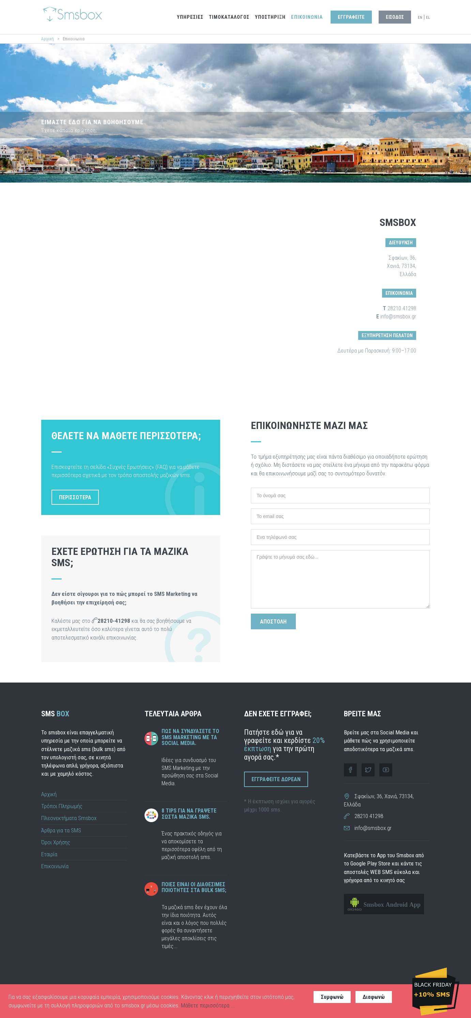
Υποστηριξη (270, 17)
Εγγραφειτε (351, 17)
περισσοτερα (75, 497)
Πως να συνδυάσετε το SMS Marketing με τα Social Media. (190, 737)
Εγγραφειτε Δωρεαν (276, 779)
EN (420, 17)
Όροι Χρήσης (55, 842)
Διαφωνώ (374, 997)
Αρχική (47, 38)
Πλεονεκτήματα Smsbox (68, 818)
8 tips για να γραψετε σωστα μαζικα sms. (189, 813)
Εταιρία (49, 854)
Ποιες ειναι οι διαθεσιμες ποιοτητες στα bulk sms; (194, 887)
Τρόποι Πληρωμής (61, 806)
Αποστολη (273, 621)
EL (428, 17)
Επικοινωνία (55, 866)
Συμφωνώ (332, 997)
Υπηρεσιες (190, 17)
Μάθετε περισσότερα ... (208, 1005)
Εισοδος (395, 17)
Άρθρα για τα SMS (61, 830)
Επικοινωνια (307, 17)
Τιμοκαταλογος (229, 17)
